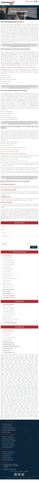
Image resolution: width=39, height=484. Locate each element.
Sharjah (2, 408)
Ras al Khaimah (35, 399)
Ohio (14, 395)
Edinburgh (25, 368)
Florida (2, 371)
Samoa (16, 402)
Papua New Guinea (28, 397)
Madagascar (19, 385)
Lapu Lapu (23, 382)
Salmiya (9, 402)
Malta (29, 387)
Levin (13, 384)
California (2, 363)
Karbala (9, 380)
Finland (36, 370)
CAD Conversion (6, 335)
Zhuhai (13, 418)
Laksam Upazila (11, 382)
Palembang (3, 397)
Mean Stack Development (9, 289)
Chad (26, 364)
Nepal (21, 394)
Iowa (29, 377)
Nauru (10, 394)
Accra (23, 354)
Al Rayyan (21, 356)
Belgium (28, 360)
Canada (20, 363)
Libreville (20, 384)
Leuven (10, 384)
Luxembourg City (29, 384)
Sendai (6, 406)
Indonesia (20, 377)
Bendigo (36, 360)
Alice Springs (17, 357)
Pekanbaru (12, 398)
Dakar (15, 367)
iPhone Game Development (9, 313)
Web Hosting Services (8, 293)
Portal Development (7, 258)
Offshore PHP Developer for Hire (21, 122)
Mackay (14, 385)
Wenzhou (2, 416)
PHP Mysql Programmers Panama (7, 85)
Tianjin (24, 411)
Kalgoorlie (23, 378)
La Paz (35, 384)
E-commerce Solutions (8, 275)
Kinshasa (2, 382)
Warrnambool (25, 415)
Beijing (20, 360)
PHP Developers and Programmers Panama (15, 49)
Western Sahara (14, 416)
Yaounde (31, 416)
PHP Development (12, 22)
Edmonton (29, 368)
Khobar (19, 381)
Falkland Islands (9, 370)
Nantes (29, 392)
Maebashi (28, 385)
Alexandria (6, 357)
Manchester (3, 388)
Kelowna (28, 380)
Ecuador (18, 368)
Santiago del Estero (12, 405)
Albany (36, 356)
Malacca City (7, 387)
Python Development (7, 276)
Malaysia (15, 387)
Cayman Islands (14, 364)
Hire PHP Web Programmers (11, 122)
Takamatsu (28, 408)
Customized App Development (10, 322)
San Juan (20, 402)
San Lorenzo (24, 402)
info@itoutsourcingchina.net (9, 469)
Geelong (30, 371)
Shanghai (36, 406)
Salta (13, 402)
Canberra (24, 363)
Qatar (9, 399)
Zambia (5, 418)
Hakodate (26, 374)
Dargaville (32, 367)
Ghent (27, 373)
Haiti (23, 374)
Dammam (22, 367)
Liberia (17, 384)
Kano (37, 378)
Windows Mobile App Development (10, 319)
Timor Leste (32, 411)
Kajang (19, 378)
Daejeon (11, 367)
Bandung (18, 358)
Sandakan (20, 404)
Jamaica (2, 378)
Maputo (15, 388)
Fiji (33, 370)
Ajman (10, 356)
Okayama (17, 395)
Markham (25, 388)
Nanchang (17, 392)
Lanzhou (16, 382)
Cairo (33, 361)
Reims (5, 401)
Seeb (37, 405)
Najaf (37, 391)
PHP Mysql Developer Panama (16, 45)
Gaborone (17, 371)
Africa (37, 354)
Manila (11, 388)
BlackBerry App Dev (7, 317)
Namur (13, 392)
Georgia (2, 373)
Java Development (7, 280)
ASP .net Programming (8, 269)
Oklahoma (22, 395)
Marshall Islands (35, 388)
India (12, 377)
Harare (25, 375)
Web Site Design (6, 291)
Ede (21, 368)
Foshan (9, 371)
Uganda (4, 412)
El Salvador (3, 370)
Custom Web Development (9, 260)
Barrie (5, 360)
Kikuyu (26, 381)
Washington (31, 415)
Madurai (23, 385)
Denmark (9, 368)
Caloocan (6, 363)
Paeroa (33, 395)
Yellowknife (36, 416)
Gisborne (36, 373)
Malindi (25, 387)
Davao (2, 368)
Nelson (18, 394)
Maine (32, 385)
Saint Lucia (3, 402)
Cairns (29, 361)
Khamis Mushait (9, 381)
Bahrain (36, 357)
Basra (9, 360)
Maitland (36, 385)
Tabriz (10, 408)
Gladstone (2, 374)
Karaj (6, 380)
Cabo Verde (24, 361)
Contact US (26, 471)
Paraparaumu (3, 398)
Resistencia (13, 401)
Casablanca (8, 364)
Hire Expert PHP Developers (28, 121)
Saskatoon (27, 405)
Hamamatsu (3, 375)
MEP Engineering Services (8, 342)
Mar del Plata (19, 388)
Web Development (7, 255)
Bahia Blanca (31, 357)
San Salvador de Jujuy (13, 404)
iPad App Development (8, 315)
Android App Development (8, 308)
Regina (2, 401)
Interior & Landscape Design (9, 337)
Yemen (2, 418)
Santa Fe (33, 404)
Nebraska (14, 394)
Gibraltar (31, 373)
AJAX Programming (7, 267)
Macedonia (9, 385)
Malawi (12, 387)
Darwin (36, 367)
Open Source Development (9, 295)
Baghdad (22, 357)
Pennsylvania (17, 398)
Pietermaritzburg (4, 399)
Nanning (25, 392)
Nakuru (5, 392)
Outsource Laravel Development (10, 278)
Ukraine (10, 412)
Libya (24, 384)
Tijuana (28, 411)
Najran (2, 392)
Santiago (5, 405)
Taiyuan (20, 408)
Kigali (23, 381)
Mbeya (6, 391)
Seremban (21, 406)
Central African (21, 364)
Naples (36, 392)
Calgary (36, 361)
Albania (33, 356)
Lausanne (36, 382)
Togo (37, 411)
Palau (37, 395)
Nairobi (33, 391)
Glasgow (7, 374)
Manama (36, 387)
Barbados (31, 358)
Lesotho (6, 384)
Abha (19, 354)
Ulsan (14, 412)
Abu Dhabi (10, 354)
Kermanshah (3, 381)
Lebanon (2, 384)
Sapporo (21, 405)
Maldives (19, 387)
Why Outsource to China (8, 287)
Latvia (27, 382)
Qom (18, 399)
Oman (26, 395)
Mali (23, 387)
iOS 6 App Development (8, 320)
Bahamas (26, 357)
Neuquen (30, 394)
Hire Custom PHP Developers (7, 121)
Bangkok (22, 358)
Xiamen (23, 416)
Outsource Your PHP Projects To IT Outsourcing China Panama (19, 127)
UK (7, 412)
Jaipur (37, 377)
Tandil (2, 409)
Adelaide (26, 354)
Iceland (36, 375)
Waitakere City (14, 415)
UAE (1, 412)
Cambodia (11, 363)
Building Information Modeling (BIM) (11, 346)
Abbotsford (15, 354)
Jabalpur (32, 377)
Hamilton (11, 375)
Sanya (18, 405)
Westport (19, 416)
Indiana (15, 377)
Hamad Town (35, 374)
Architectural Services (8, 330)
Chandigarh (30, 364)
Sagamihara (31, 401)
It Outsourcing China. (19, 478)
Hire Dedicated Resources (9, 352)
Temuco (27, 409)
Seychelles (26, 406)
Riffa (27, 401)
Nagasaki (25, 391)
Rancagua (29, 399)
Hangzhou (21, 375)
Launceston (31, 382)
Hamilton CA (16, 375)
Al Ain (13, 356)
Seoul (14, 406)
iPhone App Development (8, 311)
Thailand (2, 411)
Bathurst (16, 360)
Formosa (5, 371)
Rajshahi (24, 399)
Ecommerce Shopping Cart (9, 264)
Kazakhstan (23, 380)
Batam (12, 360)
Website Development (7, 424)
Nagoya (29, 391)
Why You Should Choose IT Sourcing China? (15, 181)
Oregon (29, 395)
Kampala (27, 378)
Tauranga (19, 409)
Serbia (17, 406)
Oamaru (10, 395)
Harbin (29, 375)
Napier (33, 392)
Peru (25, 398)
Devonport (14, 368)
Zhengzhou (10, 418)
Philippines (36, 398)
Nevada (34, 394)
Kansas (2, 380)
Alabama (25, 356)
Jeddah (9, 378)
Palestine (8, 397)
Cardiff (32, 363)
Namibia (9, 392)
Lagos (6, 382)
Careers (20, 471)
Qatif (11, 399)
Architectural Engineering (8, 331)
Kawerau (18, 380)
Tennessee (32, 409)
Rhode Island (22, 401)
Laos (19, 382)
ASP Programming (7, 271)
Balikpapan (3, 358)
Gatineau (26, 371)
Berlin (15, 361)
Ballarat (7, 358)
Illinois (5, 377)
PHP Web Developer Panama (28, 85)
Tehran (23, 409)
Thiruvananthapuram (12, 411)
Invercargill (25, 377)
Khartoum (15, 381)
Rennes (8, 401)
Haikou (20, 374)
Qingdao (14, 399)
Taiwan (16, 408)
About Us (16, 471)
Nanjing (21, 392)
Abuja (2, 354)
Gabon (13, 371)
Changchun (36, 364)
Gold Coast (12, 374)
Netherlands (25, 394)
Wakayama (20, 415)
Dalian (18, 367)
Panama (21, 397)
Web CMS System (6, 282)
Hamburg (7, 375)
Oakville (6, 395)
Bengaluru (2, 361)
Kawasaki (13, 380)
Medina (16, 391)
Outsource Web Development (9, 262)
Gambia (21, 371)
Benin (7, 361)
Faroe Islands (16, 370)
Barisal (2, 360)
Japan (6, 378)
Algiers (13, 357)
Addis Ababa (31, 354)
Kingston (30, 381)
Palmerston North (14, 397)
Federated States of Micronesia (26, 370)
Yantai (27, 416)
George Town (35, 371)
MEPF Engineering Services (9, 344)
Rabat (21, 399)
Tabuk (13, 408)
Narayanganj (5, 394)
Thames (6, 411)
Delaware (5, 368)
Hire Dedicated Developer (9, 297)
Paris (8, 398)
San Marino (34, 402)
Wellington (36, 415)
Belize (32, 360)
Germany (15, 373)
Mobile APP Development (8, 304)
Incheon (8, 377)
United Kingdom (28, 412)
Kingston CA (35, 381)
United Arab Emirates (20, 412)
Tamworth (36, 408)
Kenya (36, 380)
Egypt (33, 368)
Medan (13, 391)
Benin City (11, 361)
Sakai (7, 402)
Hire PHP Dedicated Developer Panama (14, 90)
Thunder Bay (19, 411)
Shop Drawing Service (8, 348)
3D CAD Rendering (7, 333)
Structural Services (7, 341)
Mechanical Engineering (7, 453)
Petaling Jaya (29, 398)
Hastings (32, 375)
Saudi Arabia (32, 405)
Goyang (16, 374)
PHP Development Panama (6, 44)
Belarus (24, 360)
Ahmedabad (3, 356)
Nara (1, 394)
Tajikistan (24, 408)
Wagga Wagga (7, 415)
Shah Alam (31, 406)
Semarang (2, 406)
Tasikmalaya (14, 409)
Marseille (29, 388)
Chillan (2, 367)
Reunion (17, 401)
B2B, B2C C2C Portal (7, 273)
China (5, 367)
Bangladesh (27, 358)
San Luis (29, 402)
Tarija (10, 409)
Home (11, 471)
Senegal (10, 406)
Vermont (2, 415)
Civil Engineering (6, 455)
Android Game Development (9, 441)
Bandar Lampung (12, 358)
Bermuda (19, 361)
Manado (32, 387)
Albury (2, 357)
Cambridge (16, 363)
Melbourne (21, 391)
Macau (5, 385)
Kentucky (32, 380)
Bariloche (36, 358)
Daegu (8, 367)
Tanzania (5, 409)
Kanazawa (32, 378)
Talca (32, 408)
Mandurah (7, 388)
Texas (37, 409)
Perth (22, 398)
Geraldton (11, 373)
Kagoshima (14, 378)
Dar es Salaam (27, 367)
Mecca (9, 391)
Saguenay (36, 401)
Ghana (20, 373)
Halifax (30, 374)
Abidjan (5, 354)
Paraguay (36, 397)
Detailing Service (6, 350)
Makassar (2, 387)
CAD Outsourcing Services (8, 339)
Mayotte (2, 391)
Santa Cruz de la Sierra (26, 404)
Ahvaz (7, 356)
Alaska (29, 356)
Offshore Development (7, 284)
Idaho (2, 377)
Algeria (10, 357)
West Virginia (7, 416)
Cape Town (28, 363)
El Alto (36, 368)
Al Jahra (16, 356)
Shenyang (6, 408)
